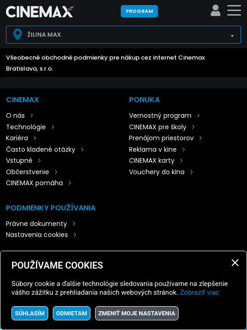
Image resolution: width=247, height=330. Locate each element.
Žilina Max (44, 34)
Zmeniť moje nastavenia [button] (136, 313)
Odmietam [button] (71, 313)
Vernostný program (160, 115)
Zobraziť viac (199, 292)
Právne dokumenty (36, 223)
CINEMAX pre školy (157, 127)
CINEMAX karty (151, 160)
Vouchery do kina (157, 171)
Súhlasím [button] (30, 313)
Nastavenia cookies (37, 234)
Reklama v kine (153, 149)
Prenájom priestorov (161, 138)
